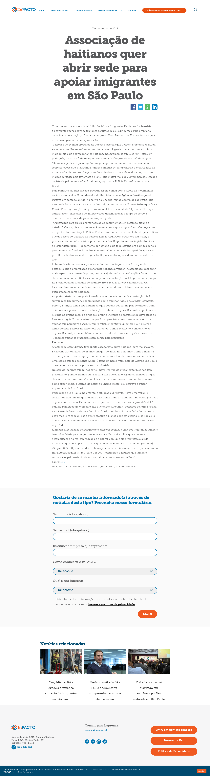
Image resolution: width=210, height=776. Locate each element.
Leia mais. (28, 772)
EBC (62, 462)
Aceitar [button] (201, 771)
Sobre (41, 11)
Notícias (132, 11)
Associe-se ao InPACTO (110, 11)
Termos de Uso (174, 740)
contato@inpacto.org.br (96, 730)
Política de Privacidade (174, 751)
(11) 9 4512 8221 (21, 747)
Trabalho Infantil (83, 11)
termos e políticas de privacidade (111, 604)
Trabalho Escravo (59, 11)
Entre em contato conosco (174, 730)
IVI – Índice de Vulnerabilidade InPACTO (164, 11)
